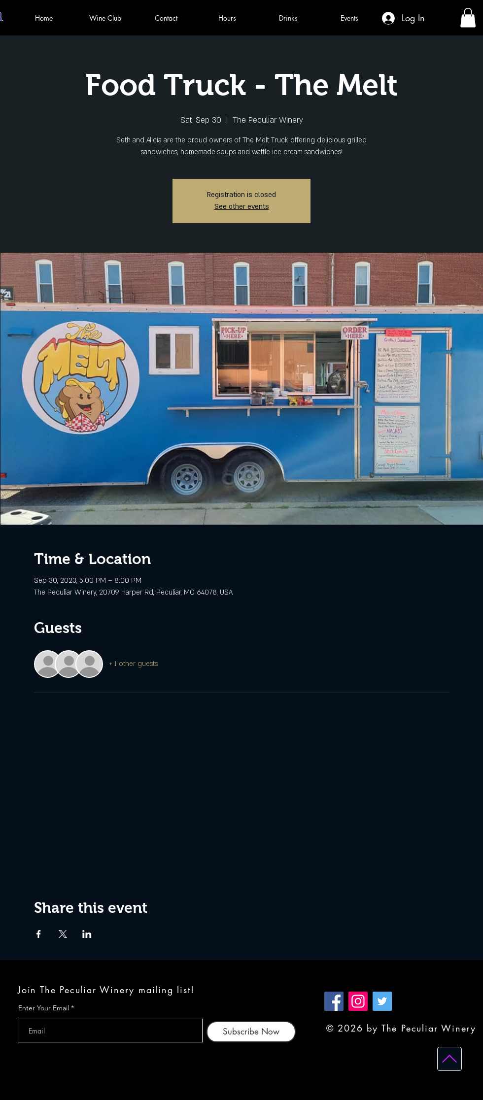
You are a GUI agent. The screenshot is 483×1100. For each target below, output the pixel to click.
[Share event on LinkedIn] (87, 934)
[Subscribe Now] (251, 1031)
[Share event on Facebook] (38, 934)
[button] (468, 17)
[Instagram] (358, 1001)
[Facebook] (334, 1001)
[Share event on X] (63, 934)
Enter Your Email (43, 1007)
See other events (241, 206)
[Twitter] (382, 1001)
